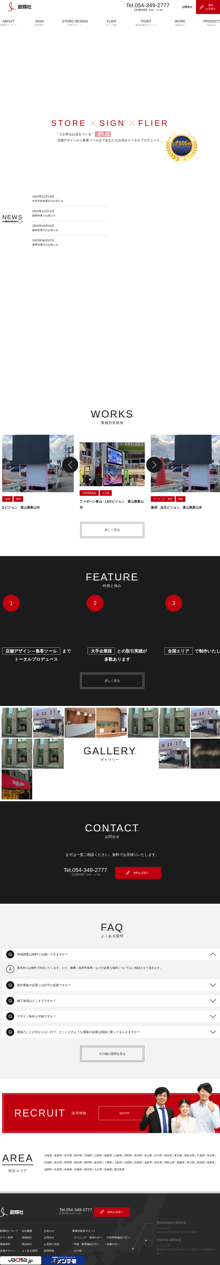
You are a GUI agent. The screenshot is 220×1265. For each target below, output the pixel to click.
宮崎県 (106, 1156)
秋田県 (76, 1142)
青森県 (56, 1142)
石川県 (156, 1142)
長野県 (126, 1142)
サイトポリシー (8, 1263)
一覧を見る (7, 226)
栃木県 (56, 1149)
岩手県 (66, 1142)
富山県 (146, 1142)
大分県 (96, 1156)
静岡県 (86, 1149)
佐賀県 (56, 1156)
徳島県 (208, 1149)
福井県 (166, 1142)
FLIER (112, 23)
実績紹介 (27, 1223)
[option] (110, 474)
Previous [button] (68, 466)
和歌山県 (167, 1149)
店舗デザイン (8, 1237)
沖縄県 (76, 1156)
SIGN (39, 23)
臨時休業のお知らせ (43, 219)
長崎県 (66, 1156)
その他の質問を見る (110, 1050)
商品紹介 (27, 1230)
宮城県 (86, 1142)
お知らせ (49, 1217)
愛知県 (76, 1149)
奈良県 (156, 1149)
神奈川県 (187, 1142)
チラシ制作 (6, 1223)
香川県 (188, 1149)
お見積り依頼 (51, 1230)
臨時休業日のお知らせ (45, 234)
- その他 (77, 1237)
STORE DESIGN (75, 23)
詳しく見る (110, 531)
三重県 (106, 1149)
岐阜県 (96, 1149)
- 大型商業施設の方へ (117, 1223)
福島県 (106, 1142)
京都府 (136, 1149)
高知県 (198, 1149)
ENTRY (122, 1107)
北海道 (46, 1142)
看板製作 (5, 1230)
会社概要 (27, 1217)
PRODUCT (211, 23)
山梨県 (116, 1142)
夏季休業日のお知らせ (45, 249)
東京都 (176, 1142)
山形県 (96, 1142)
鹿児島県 (117, 1156)
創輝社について (9, 1217)
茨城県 (46, 1149)
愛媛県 (178, 1149)
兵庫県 (126, 1149)
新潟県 (136, 1142)
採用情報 (49, 1237)
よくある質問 (29, 1237)
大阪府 (116, 1149)
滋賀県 (146, 1149)
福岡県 (46, 1156)
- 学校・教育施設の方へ (86, 1230)
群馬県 (66, 1149)
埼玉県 (208, 1142)
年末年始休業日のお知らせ (48, 205)
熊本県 (86, 1156)
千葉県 (198, 1142)
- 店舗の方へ (112, 1230)
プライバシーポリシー (37, 1263)
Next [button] (152, 466)
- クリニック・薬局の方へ (87, 1223)
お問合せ (49, 1223)
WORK (180, 23)
